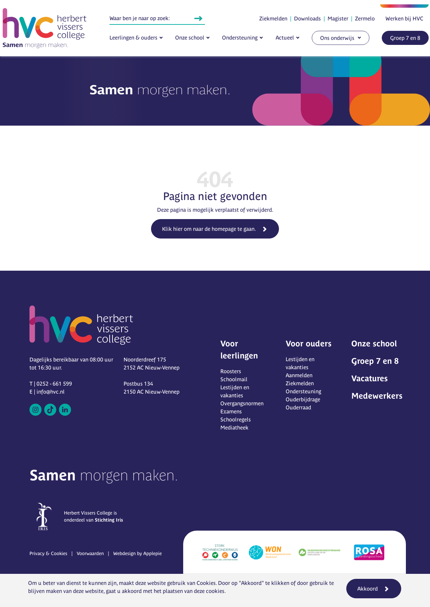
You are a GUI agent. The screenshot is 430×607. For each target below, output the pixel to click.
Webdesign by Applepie (137, 553)
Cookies (206, 583)
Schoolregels (235, 419)
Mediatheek (234, 427)
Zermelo (365, 18)
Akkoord (367, 589)
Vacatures (369, 378)
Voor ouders (309, 343)
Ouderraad (298, 407)
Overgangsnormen (242, 403)
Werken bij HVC (404, 18)
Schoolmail (233, 379)
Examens (231, 411)
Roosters (230, 371)
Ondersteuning (240, 38)
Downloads (307, 18)
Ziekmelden (273, 18)
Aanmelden (299, 375)
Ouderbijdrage (303, 399)
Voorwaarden (90, 553)
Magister (338, 18)
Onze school (189, 38)
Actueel (285, 38)
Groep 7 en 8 (405, 38)
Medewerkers (377, 395)
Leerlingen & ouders (133, 38)
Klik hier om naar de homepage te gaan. (209, 229)
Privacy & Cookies (48, 553)
